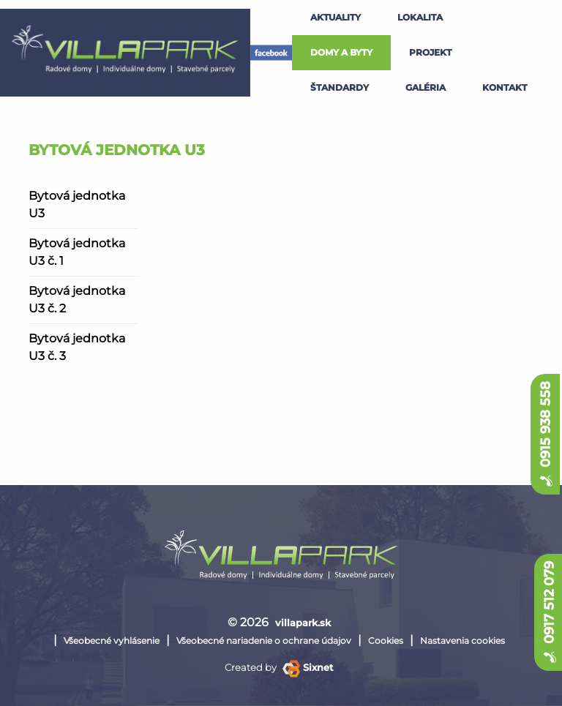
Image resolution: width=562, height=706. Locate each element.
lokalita (420, 17)
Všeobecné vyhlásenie (112, 640)
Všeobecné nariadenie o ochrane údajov (263, 640)
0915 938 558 (545, 434)
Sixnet (308, 667)
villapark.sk (303, 622)
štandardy (339, 87)
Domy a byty (341, 52)
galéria (425, 87)
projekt (430, 52)
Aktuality (335, 17)
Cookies (385, 640)
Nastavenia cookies (462, 640)
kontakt (504, 87)
